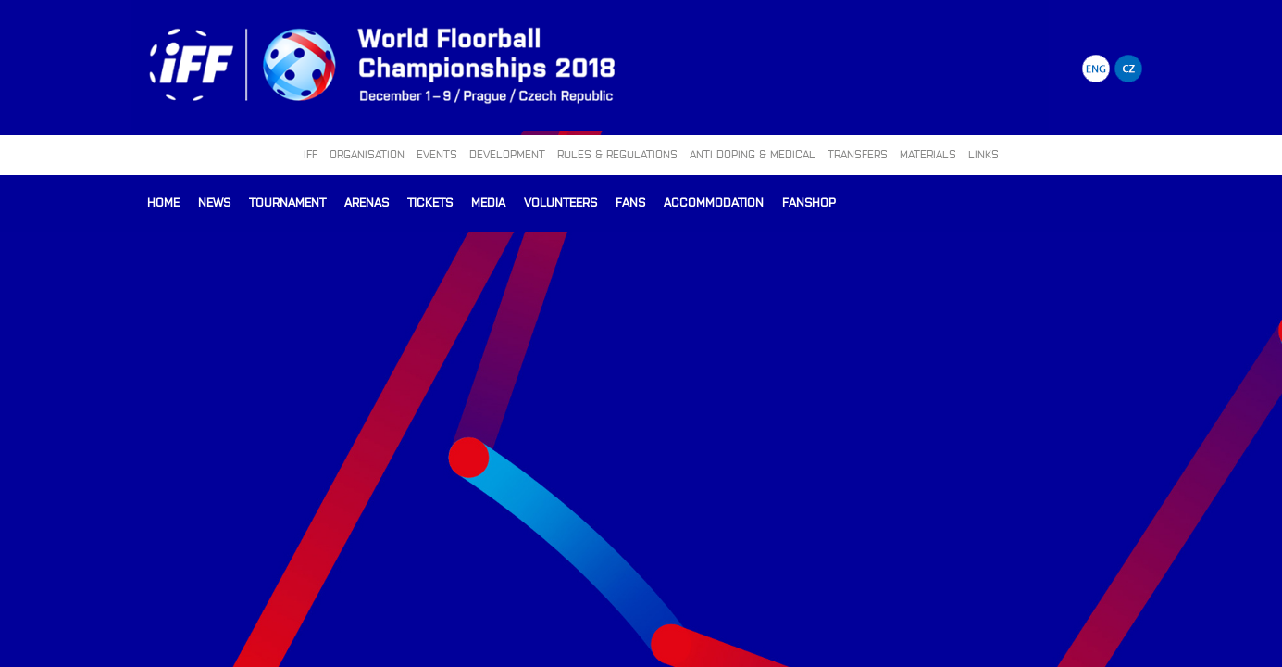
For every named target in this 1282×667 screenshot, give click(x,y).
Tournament (287, 201)
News (214, 201)
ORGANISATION (367, 153)
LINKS (983, 153)
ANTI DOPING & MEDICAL (752, 153)
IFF (310, 153)
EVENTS (437, 153)
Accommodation (714, 201)
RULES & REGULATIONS (617, 153)
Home (163, 201)
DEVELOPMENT (507, 153)
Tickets (430, 201)
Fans (630, 201)
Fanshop (809, 201)
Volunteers (560, 201)
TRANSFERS (858, 153)
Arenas (366, 201)
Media (488, 201)
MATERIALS (928, 153)
